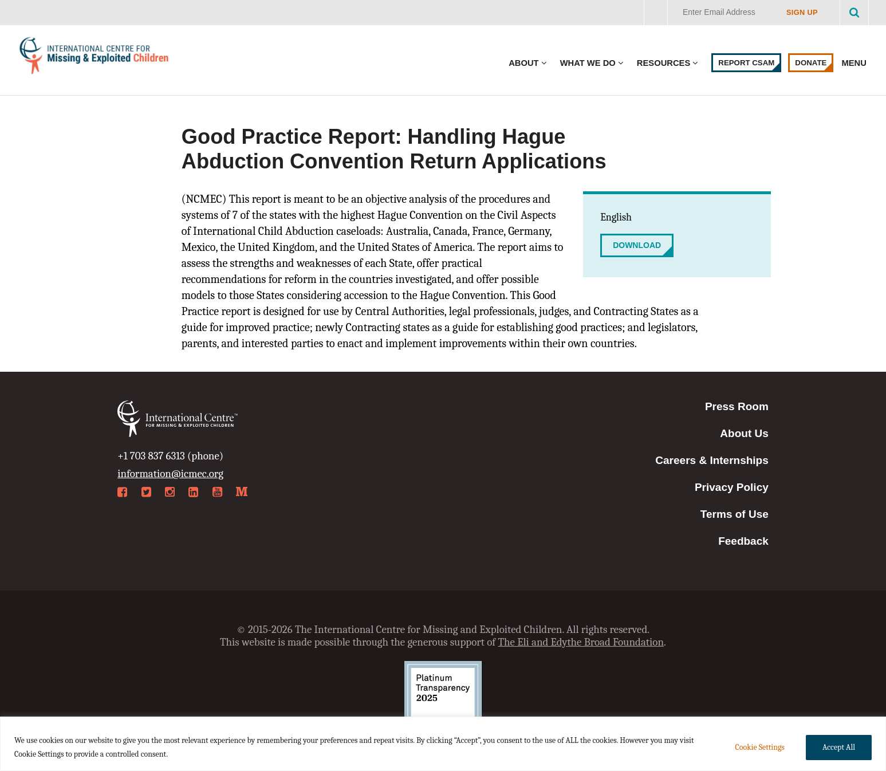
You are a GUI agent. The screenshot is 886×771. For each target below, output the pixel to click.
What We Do (588, 63)
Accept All (838, 747)
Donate (810, 62)
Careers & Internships (711, 460)
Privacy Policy (732, 487)
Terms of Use (734, 514)
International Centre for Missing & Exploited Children (94, 58)
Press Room (737, 406)
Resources (663, 63)
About (523, 63)
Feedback (743, 541)
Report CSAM (746, 62)
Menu (855, 63)
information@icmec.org (170, 473)
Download (637, 245)
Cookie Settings (759, 747)
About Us (744, 433)
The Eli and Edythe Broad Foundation (581, 642)
